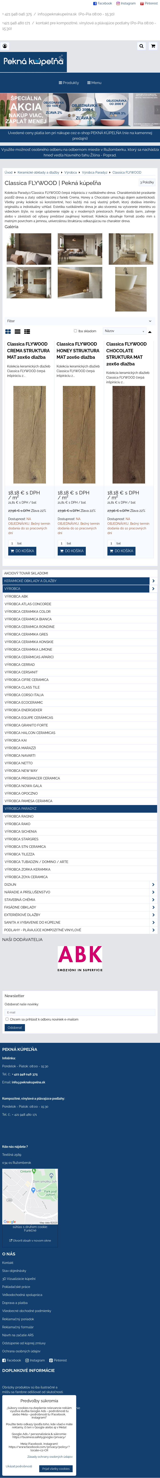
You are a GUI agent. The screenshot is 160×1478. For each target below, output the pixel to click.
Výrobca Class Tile (22, 687)
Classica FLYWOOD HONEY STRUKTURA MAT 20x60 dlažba (78, 350)
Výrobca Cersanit (21, 672)
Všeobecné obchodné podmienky (26, 1311)
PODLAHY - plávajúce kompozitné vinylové (81, 930)
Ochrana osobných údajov (21, 1351)
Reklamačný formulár (18, 1327)
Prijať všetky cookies (56, 1468)
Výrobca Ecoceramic (24, 703)
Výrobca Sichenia (21, 832)
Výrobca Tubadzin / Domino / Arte (36, 862)
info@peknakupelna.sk (28, 1082)
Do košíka (22, 551)
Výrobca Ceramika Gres (26, 634)
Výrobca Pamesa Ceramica (28, 801)
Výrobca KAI (16, 740)
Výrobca (80, 588)
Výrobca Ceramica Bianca (28, 619)
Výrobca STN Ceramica (25, 847)
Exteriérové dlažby (81, 915)
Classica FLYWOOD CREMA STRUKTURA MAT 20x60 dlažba (28, 350)
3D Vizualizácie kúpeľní (18, 1279)
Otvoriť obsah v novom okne (30, 1240)
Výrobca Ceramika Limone (28, 650)
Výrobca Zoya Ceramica (26, 877)
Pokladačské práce (16, 1287)
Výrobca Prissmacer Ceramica (32, 778)
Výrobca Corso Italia (24, 695)
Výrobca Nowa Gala (23, 786)
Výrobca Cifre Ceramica (27, 680)
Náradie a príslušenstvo (80, 892)
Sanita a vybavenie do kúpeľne (81, 922)
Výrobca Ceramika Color (28, 612)
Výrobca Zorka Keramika (27, 869)
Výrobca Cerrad (20, 665)
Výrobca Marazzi (20, 748)
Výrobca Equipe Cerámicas (29, 718)
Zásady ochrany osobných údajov (50, 1456)
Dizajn (80, 884)
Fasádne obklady (81, 907)
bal (15, 543)
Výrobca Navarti (20, 756)
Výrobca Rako (17, 824)
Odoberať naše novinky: (22, 1004)
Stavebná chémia (80, 900)
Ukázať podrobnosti (19, 1466)
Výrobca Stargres (21, 839)
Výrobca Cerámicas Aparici (29, 657)
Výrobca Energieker (23, 710)
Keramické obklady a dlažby (81, 581)
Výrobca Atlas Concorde (28, 604)
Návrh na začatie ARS (18, 1335)
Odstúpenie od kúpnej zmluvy (24, 1343)
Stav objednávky (14, 1271)
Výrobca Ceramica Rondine (30, 627)
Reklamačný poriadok (18, 1319)
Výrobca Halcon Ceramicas (30, 733)
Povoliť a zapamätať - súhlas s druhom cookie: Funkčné (30, 1227)
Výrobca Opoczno (21, 793)
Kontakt (7, 1263)
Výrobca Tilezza (20, 854)
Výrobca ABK (16, 596)
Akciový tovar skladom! (26, 573)
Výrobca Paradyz (20, 809)
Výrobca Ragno (19, 816)
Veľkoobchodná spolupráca (22, 1295)
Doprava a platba (15, 1303)
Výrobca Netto (19, 763)
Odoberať (15, 1027)
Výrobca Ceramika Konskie (29, 642)
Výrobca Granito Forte (26, 725)
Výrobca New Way (21, 771)
